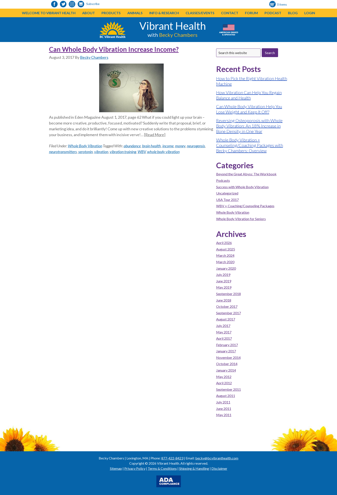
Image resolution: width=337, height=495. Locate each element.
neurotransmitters (63, 151)
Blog (293, 13)
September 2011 (228, 389)
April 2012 (224, 383)
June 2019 (223, 281)
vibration (101, 151)
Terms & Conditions (162, 468)
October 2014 (226, 364)
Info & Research (164, 13)
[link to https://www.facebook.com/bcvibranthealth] (54, 4)
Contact (229, 13)
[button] (121, 13)
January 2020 (226, 268)
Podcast (273, 13)
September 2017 (228, 313)
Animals (135, 13)
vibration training (123, 151)
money (180, 145)
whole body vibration (163, 151)
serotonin (85, 151)
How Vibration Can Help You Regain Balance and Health (249, 95)
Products (111, 13)
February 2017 (227, 345)
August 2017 (225, 319)
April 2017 (224, 338)
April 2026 (224, 243)
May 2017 (223, 332)
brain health (151, 145)
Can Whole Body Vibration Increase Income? (114, 49)
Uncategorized (227, 193)
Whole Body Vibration (85, 145)
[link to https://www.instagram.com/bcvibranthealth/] (72, 4)
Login (309, 13)
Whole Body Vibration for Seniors (241, 219)
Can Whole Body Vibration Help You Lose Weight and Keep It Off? (249, 109)
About (88, 13)
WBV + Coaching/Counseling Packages (245, 206)
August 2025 (225, 249)
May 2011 (223, 415)
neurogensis (196, 145)
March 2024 (225, 255)
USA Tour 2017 (227, 200)
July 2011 (223, 402)
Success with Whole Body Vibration (242, 187)
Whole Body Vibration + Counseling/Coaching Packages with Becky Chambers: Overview (249, 145)
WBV (142, 151)
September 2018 (228, 294)
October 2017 (226, 306)
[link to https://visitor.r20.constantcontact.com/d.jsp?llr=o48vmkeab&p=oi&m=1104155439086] (80, 4)
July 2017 (223, 326)
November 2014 (228, 357)
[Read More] (154, 134)
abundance (132, 145)
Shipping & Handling (194, 468)
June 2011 (223, 408)
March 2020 (225, 262)
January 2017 (226, 351)
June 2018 (223, 300)
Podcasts (223, 180)
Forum (251, 13)
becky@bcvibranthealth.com (216, 458)
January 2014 (226, 370)
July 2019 (223, 274)
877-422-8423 (172, 458)
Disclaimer (219, 468)
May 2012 (223, 377)
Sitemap (116, 468)
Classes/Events (200, 13)
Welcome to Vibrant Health (48, 13)
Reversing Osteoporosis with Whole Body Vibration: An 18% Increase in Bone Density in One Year (249, 126)
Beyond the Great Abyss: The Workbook (246, 174)
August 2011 (225, 396)
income (168, 145)
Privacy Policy (134, 468)
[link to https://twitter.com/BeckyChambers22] (63, 4)
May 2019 (223, 287)
